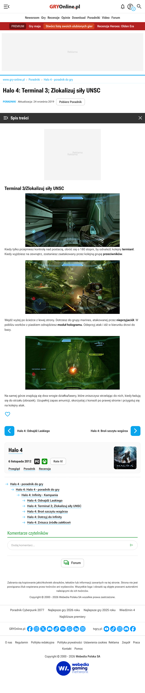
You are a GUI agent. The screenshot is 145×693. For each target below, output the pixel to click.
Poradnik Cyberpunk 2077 (27, 610)
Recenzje (54, 18)
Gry (43, 18)
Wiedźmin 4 (127, 610)
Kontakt (66, 648)
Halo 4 (15, 450)
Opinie (65, 18)
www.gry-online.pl (14, 79)
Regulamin (21, 642)
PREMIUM (18, 26)
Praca (136, 642)
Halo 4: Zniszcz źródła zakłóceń (49, 522)
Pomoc (78, 648)
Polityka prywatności (69, 642)
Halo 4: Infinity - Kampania (40, 495)
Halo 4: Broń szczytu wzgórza (47, 511)
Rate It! (58, 461)
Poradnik (29, 469)
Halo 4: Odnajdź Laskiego (44, 500)
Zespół (126, 642)
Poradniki (93, 18)
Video (106, 18)
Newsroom (32, 18)
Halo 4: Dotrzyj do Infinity (44, 517)
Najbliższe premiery (72, 616)
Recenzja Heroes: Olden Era (115, 26)
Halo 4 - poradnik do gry (58, 79)
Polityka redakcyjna (42, 642)
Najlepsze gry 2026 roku (64, 610)
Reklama (114, 642)
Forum (115, 18)
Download (79, 18)
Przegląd (14, 469)
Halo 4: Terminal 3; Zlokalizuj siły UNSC (54, 506)
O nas (8, 642)
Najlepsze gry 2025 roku (100, 610)
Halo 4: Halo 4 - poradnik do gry (37, 489)
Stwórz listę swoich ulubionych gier (69, 26)
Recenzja (45, 469)
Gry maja (35, 26)
